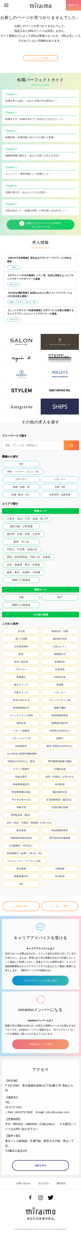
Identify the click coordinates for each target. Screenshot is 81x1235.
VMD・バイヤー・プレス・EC (22, 302)
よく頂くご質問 (60, 906)
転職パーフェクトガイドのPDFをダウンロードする (40, 224)
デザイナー (14, 284)
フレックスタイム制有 (21, 715)
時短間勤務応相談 (21, 792)
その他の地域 (40, 614)
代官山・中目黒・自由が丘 (22, 549)
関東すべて (40, 511)
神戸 (59, 597)
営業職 (59, 684)
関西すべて (40, 589)
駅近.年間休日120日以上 (60, 746)
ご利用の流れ (21, 906)
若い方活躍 (21, 638)
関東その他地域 (21, 580)
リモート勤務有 (21, 730)
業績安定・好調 (60, 631)
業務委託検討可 (60, 723)
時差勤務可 (21, 746)
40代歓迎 (59, 784)
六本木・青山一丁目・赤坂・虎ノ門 (27, 518)
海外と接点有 (21, 661)
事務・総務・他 (21, 487)
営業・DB (60, 487)
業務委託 (21, 677)
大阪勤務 (59, 868)
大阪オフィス (21, 692)
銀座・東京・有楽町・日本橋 (23, 572)
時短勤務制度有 (60, 830)
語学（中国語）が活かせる (60, 776)
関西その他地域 (21, 604)
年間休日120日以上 (60, 730)
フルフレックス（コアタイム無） (24, 861)
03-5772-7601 (13, 1107)
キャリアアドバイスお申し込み (40, 980)
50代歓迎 (59, 876)
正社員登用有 (21, 646)
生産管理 (59, 669)
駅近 (21, 654)
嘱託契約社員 (60, 792)
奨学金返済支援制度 (59, 838)
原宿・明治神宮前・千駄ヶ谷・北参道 (28, 557)
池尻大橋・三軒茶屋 (21, 526)
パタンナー (60, 479)
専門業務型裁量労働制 (60, 761)
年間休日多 (60, 677)
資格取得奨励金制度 (21, 838)
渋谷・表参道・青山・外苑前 (23, 564)
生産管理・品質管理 (59, 494)
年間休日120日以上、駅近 (21, 761)
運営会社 (61, 1183)
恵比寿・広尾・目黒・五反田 (23, 534)
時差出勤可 (21, 776)
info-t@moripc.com (57, 1112)
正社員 (21, 631)
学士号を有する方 (21, 799)
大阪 (21, 597)
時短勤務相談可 (21, 784)
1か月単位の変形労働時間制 (22, 753)
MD (13, 267)
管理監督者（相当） (21, 815)
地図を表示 (40, 1165)
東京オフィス (21, 684)
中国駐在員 (60, 769)
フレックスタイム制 (59, 700)
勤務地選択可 (21, 876)
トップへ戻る (40, 58)
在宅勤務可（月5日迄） (21, 845)
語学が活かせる (21, 700)
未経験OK (59, 661)
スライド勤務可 (21, 769)
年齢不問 (21, 807)
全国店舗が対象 (60, 807)
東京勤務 (21, 868)
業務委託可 (60, 654)
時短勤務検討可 (21, 707)
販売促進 (21, 830)
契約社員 (21, 723)
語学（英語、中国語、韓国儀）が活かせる (29, 822)
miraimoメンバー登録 (40, 1044)
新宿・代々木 (21, 541)
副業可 (59, 738)
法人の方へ (44, 1183)
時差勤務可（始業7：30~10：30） (25, 853)
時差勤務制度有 (60, 715)
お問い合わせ (23, 1183)
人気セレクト (60, 646)
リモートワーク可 (21, 738)
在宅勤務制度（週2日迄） (60, 799)
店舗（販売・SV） (21, 494)
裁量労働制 (60, 707)
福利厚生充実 (60, 638)
